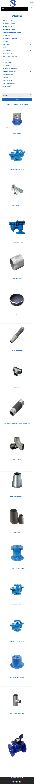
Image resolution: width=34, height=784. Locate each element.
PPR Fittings (7, 86)
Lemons (20, 779)
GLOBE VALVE (7, 62)
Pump (5, 59)
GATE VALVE (6, 45)
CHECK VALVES (7, 27)
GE (32, 2)
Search (17, 99)
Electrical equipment (10, 68)
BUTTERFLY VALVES (9, 24)
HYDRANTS (6, 36)
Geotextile (6, 77)
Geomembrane (8, 74)
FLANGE (5, 41)
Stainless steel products (12, 56)
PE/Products (7, 50)
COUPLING (6, 65)
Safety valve (7, 80)
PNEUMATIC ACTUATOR (10, 39)
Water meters (8, 53)
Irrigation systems (9, 71)
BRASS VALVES (8, 21)
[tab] (17, 88)
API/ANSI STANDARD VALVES (12, 33)
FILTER (5, 48)
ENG (30, 2)
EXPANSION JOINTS (9, 30)
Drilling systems (9, 83)
